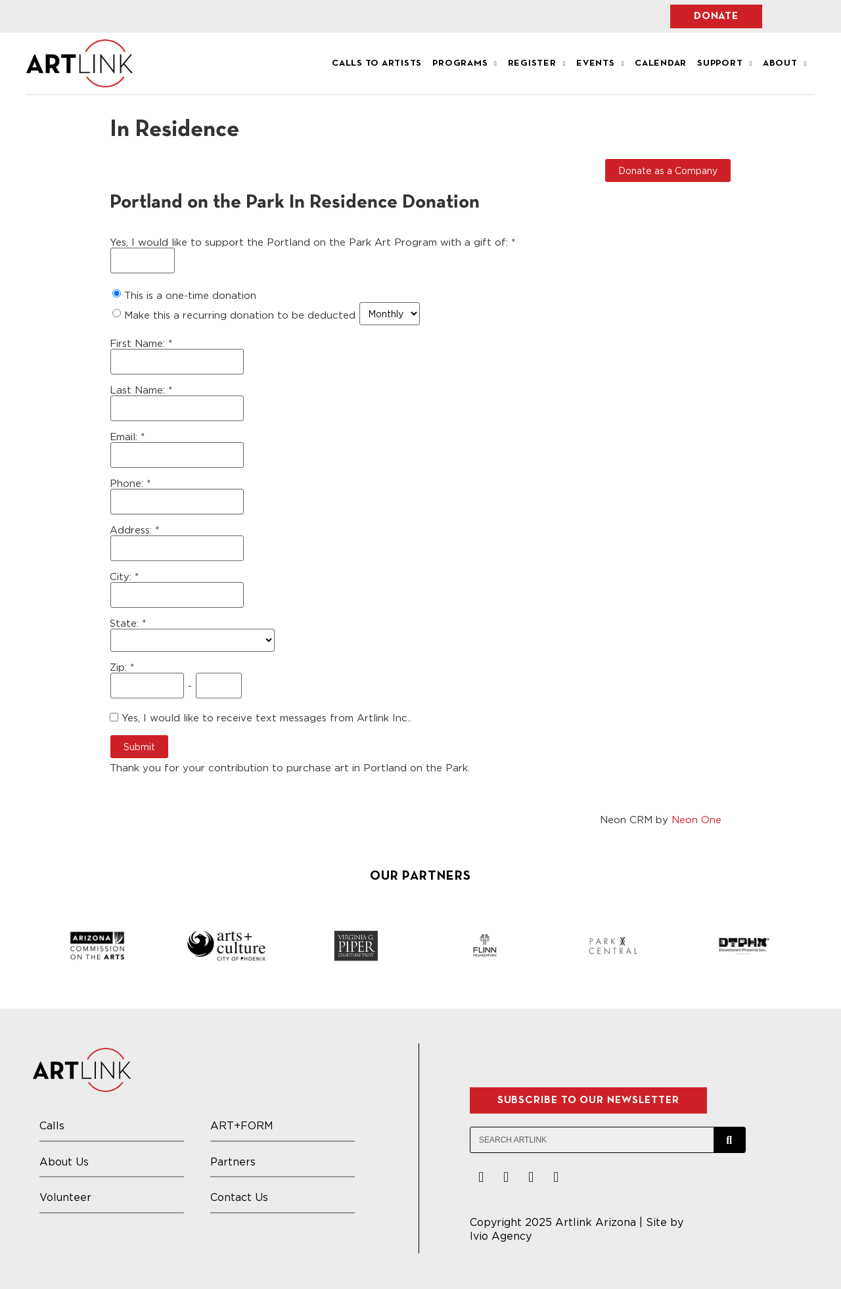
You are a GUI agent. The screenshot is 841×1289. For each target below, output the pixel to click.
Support (724, 64)
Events (600, 64)
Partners (233, 1161)
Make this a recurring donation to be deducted (239, 314)
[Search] (729, 1139)
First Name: (139, 343)
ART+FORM (241, 1125)
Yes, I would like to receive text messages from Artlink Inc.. (260, 717)
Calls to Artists (377, 63)
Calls (51, 1125)
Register (537, 64)
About (785, 64)
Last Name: (139, 390)
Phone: (128, 483)
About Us (64, 1161)
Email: (125, 436)
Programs (464, 64)
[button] (716, 16)
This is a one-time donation (190, 295)
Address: (132, 530)
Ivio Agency (501, 1236)
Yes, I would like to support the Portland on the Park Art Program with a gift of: (310, 242)
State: (126, 623)
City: (122, 576)
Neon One (696, 819)
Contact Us (239, 1197)
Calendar (661, 63)
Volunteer (65, 1197)
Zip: (120, 667)
